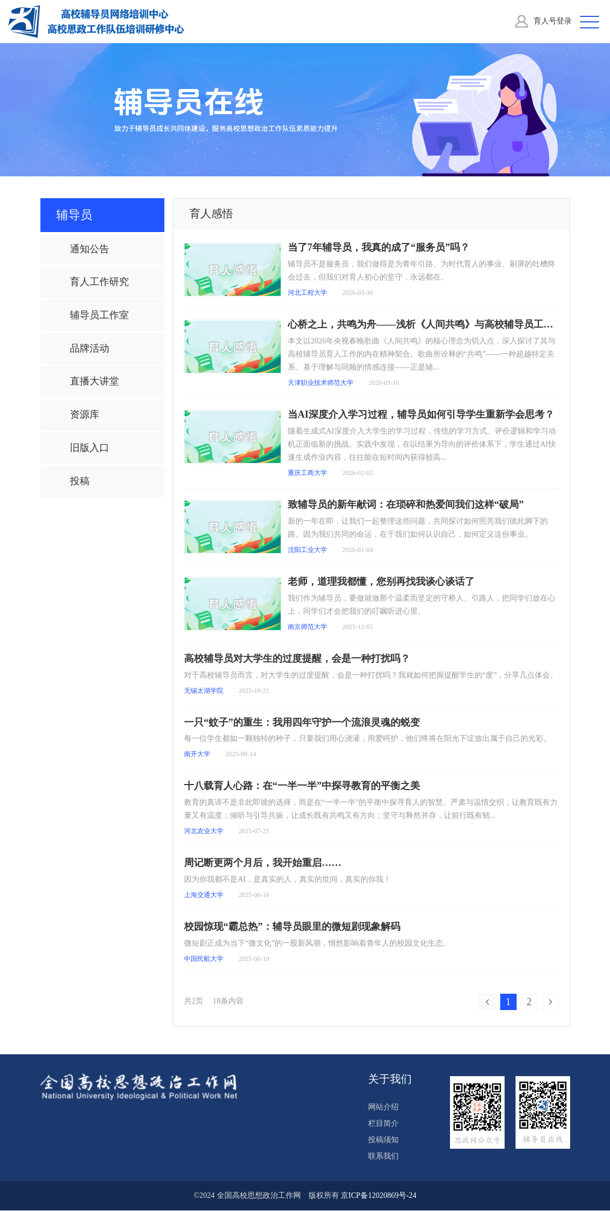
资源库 (84, 414)
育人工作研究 (99, 282)
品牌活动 (89, 348)
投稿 (80, 481)
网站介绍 (383, 1107)
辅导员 (74, 215)
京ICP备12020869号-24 (378, 1196)
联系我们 (383, 1157)
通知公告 (89, 249)
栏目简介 (383, 1124)
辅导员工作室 (99, 315)
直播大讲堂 (94, 382)
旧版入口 (89, 448)
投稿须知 (383, 1140)
